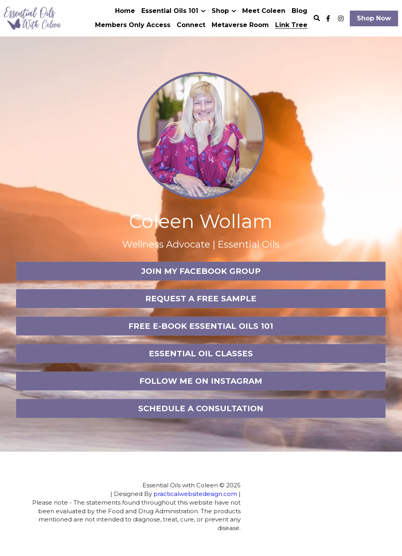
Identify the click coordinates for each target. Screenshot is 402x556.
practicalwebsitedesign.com (151, 494)
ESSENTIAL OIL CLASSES (201, 353)
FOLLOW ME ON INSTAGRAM (200, 381)
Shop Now (374, 18)
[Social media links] (328, 18)
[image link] (32, 17)
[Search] (317, 18)
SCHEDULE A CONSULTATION (200, 408)
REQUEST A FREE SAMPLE (200, 298)
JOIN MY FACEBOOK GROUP (201, 271)
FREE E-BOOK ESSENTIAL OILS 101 (200, 326)
